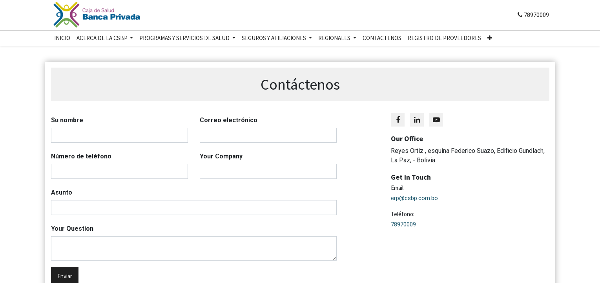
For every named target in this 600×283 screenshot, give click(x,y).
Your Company (221, 156)
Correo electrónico (228, 120)
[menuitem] (62, 38)
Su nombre (67, 120)
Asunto (61, 192)
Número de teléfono (81, 156)
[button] (489, 38)
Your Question (72, 228)
